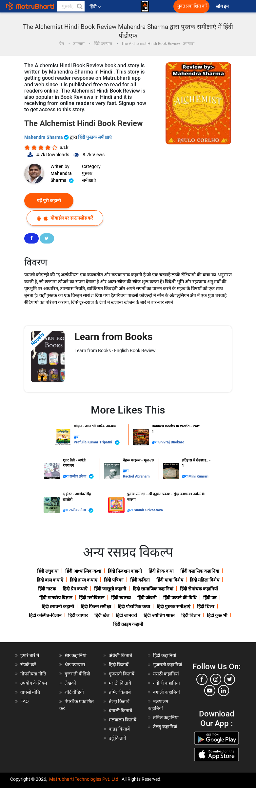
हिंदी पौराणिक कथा (134, 606)
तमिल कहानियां (166, 717)
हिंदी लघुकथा (48, 571)
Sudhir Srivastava (148, 510)
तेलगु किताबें (119, 701)
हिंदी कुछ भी (217, 615)
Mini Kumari (198, 476)
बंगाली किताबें (120, 710)
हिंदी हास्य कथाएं (83, 580)
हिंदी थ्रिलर (205, 606)
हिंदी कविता (140, 580)
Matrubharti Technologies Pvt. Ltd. (84, 779)
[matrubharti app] (144, 6)
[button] (79, 6)
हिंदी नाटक (47, 588)
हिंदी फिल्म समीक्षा (96, 606)
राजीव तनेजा (81, 476)
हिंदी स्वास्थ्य (121, 597)
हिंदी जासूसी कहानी (110, 588)
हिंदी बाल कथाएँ (50, 580)
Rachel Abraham (136, 476)
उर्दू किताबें (117, 738)
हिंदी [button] (95, 6)
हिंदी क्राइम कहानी (128, 624)
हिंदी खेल (101, 615)
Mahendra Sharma (47, 137)
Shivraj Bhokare (171, 442)
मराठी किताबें (120, 683)
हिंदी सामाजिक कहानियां (153, 588)
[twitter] (229, 679)
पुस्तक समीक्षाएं (89, 177)
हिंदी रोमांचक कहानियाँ (199, 588)
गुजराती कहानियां (167, 664)
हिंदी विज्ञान (190, 615)
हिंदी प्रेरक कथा (161, 571)
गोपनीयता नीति (33, 673)
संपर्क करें (28, 664)
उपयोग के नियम (33, 683)
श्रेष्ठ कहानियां (76, 655)
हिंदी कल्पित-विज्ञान (45, 615)
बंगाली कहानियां (166, 692)
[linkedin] (223, 690)
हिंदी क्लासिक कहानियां (199, 571)
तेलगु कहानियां (165, 726)
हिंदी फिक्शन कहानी (125, 571)
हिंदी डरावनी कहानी (58, 606)
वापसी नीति (30, 692)
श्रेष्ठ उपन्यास (75, 664)
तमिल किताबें (120, 692)
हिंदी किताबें (118, 664)
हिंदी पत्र (210, 597)
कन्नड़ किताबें (119, 729)
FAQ (24, 701)
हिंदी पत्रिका (114, 580)
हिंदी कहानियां (164, 655)
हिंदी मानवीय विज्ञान (55, 597)
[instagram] (215, 679)
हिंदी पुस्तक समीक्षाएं (95, 137)
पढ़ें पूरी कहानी (49, 200)
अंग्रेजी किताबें (120, 655)
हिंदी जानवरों (126, 615)
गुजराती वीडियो (77, 673)
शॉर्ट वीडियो (74, 692)
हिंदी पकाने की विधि (180, 597)
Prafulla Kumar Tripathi (97, 442)
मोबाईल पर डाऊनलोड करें (65, 218)
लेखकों (70, 683)
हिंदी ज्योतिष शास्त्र (159, 615)
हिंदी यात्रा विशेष (169, 580)
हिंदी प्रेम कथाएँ (75, 588)
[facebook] (201, 679)
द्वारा (76, 437)
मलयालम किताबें (122, 719)
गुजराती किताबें (121, 673)
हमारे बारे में (29, 655)
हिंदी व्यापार (78, 615)
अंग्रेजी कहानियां (166, 683)
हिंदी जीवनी (147, 597)
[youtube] (209, 690)
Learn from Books (113, 336)
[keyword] (71, 6)
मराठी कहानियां (166, 673)
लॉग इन (223, 6)
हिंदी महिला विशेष (204, 580)
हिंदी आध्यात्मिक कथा (83, 571)
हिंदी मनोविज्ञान (92, 597)
